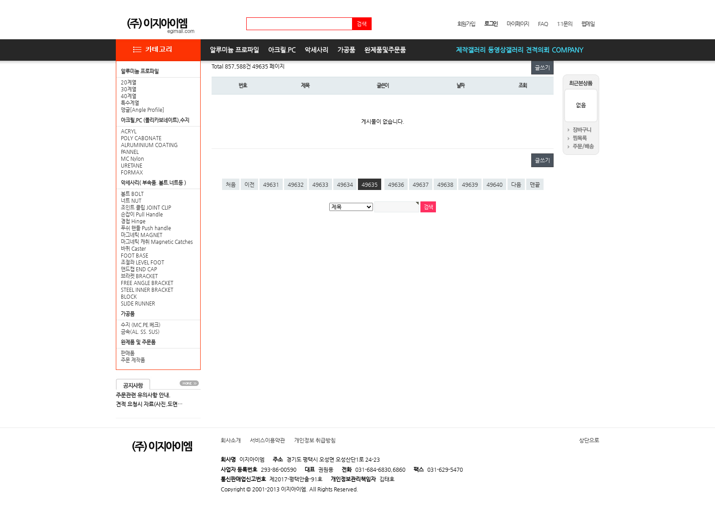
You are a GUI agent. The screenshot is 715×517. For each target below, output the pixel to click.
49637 (421, 184)
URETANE (131, 166)
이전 (249, 184)
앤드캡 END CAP (139, 269)
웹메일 (588, 24)
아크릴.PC (281, 49)
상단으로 (589, 440)
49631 (271, 184)
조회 (522, 86)
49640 (495, 184)
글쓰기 (542, 67)
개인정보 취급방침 (315, 440)
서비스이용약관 (267, 440)
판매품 (128, 353)
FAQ (542, 24)
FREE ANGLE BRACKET (147, 283)
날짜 (460, 86)
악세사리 (316, 49)
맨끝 (535, 184)
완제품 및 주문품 (138, 342)
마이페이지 (518, 24)
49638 (445, 184)
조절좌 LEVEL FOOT (142, 262)
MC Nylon (132, 159)
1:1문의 (564, 24)
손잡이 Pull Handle (142, 214)
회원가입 (466, 24)
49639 (470, 184)
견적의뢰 (537, 49)
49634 (345, 184)
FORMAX (132, 172)
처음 (231, 184)
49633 (320, 184)
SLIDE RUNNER (138, 303)
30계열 (128, 89)
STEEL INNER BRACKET (147, 290)
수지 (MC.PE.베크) (141, 325)
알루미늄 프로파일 (234, 49)
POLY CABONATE (141, 138)
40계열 (128, 96)
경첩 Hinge (133, 221)
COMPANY (567, 49)
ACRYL (128, 131)
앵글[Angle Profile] (142, 110)
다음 (516, 184)
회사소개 (231, 440)
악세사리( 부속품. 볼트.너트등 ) (153, 183)
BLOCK (129, 297)
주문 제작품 (133, 360)
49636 (396, 184)
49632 (296, 184)
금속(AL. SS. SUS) (140, 332)
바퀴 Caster (133, 249)
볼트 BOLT (132, 194)
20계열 (128, 82)
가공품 (346, 49)
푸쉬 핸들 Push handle (146, 228)
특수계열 (130, 103)
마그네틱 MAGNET (141, 235)
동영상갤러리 (505, 49)
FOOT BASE (134, 255)
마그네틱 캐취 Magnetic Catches (157, 242)
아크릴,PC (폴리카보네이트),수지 (155, 120)
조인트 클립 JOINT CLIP (146, 208)
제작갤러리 (471, 49)
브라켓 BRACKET (139, 276)
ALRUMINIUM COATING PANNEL (149, 148)
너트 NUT (131, 201)
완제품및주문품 (385, 49)
